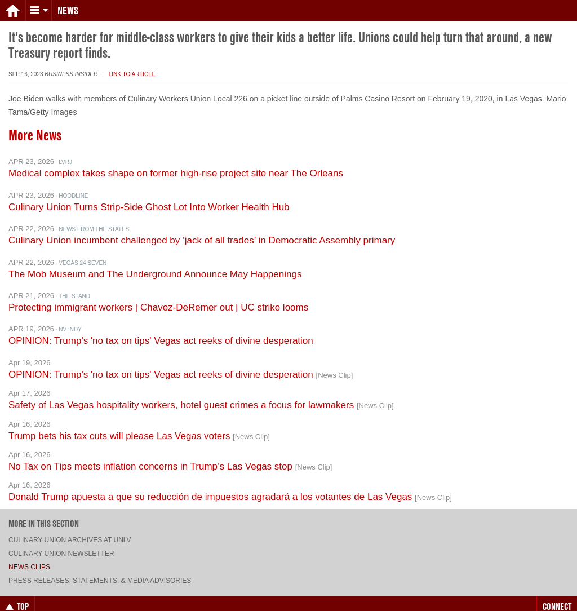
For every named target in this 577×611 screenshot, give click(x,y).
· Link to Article (127, 63)
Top (17, 595)
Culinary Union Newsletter (61, 542)
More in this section (43, 512)
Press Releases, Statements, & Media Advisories (99, 569)
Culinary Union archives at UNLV (69, 529)
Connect (557, 595)
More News (34, 124)
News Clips (29, 556)
